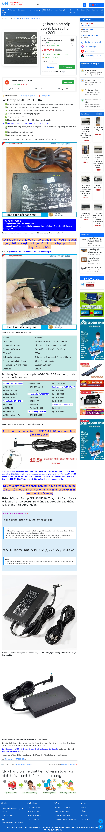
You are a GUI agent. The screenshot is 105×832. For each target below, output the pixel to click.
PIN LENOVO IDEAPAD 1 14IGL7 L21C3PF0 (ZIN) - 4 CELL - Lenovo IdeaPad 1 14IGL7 (98, 161)
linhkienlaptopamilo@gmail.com (13, 822)
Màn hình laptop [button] (61, 10)
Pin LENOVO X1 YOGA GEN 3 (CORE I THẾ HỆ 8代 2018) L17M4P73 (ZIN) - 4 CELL (98, 218)
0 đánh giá (57, 72)
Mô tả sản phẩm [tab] (10, 96)
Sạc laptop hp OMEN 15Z (68, 764)
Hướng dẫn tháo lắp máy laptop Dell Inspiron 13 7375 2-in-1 (95, 250)
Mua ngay (67, 67)
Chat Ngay (68, 82)
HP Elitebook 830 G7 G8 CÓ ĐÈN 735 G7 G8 (85, 215)
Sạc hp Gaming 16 (44, 252)
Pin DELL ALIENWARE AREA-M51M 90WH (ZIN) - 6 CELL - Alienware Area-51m (85, 133)
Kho (78, 10)
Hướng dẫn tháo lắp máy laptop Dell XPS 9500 (94, 260)
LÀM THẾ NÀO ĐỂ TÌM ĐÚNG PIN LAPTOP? (94, 268)
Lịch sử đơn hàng (34, 811)
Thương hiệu (85, 819)
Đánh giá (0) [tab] (44, 96)
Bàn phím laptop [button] (35, 10)
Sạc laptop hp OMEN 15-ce (13, 401)
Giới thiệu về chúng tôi (62, 807)
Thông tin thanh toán (62, 811)
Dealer (83, 10)
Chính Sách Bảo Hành (62, 815)
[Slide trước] (97, 114)
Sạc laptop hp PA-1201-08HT (38, 394)
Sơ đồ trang (85, 815)
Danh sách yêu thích (35, 815)
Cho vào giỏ (50, 67)
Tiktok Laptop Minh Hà (93, 56)
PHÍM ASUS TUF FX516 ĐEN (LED (86, 158)
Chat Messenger (90, 47)
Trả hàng (84, 811)
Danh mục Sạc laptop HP (11, 751)
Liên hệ (102, 11)
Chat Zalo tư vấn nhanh (93, 42)
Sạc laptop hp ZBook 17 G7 (62, 404)
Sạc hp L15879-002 (15, 252)
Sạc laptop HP (36, 18)
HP (51, 38)
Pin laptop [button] (11, 10)
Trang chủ (6, 18)
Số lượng (45, 62)
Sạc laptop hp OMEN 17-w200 (63, 387)
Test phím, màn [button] (92, 10)
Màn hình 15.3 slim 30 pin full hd (98, 130)
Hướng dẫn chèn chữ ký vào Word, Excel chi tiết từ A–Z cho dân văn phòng (95, 240)
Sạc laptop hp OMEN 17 (37, 411)
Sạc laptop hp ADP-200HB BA (15, 759)
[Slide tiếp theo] (100, 114)
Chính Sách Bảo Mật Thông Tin (65, 819)
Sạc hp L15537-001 (29, 252)
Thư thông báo (33, 819)
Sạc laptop (25, 18)
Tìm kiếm (16, 18)
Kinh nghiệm (72, 11)
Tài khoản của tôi (34, 807)
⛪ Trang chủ (4, 12)
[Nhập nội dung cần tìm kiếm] (59, 5)
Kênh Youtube (90, 51)
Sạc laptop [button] (22, 10)
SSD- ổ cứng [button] (47, 10)
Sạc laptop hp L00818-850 (13, 383)
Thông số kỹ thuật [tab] (28, 96)
